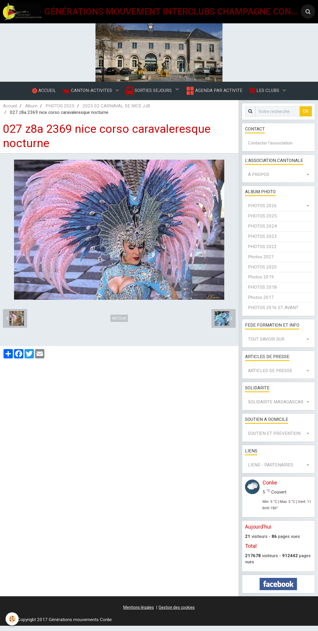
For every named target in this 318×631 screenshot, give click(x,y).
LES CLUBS (268, 93)
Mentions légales (138, 612)
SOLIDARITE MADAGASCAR (275, 407)
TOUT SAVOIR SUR (266, 344)
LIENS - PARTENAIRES (270, 470)
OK (306, 116)
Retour (119, 323)
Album (31, 111)
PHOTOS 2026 (262, 211)
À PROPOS (258, 179)
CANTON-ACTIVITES (86, 93)
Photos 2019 (261, 282)
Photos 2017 (261, 302)
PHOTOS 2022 (262, 252)
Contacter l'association (270, 148)
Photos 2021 (261, 262)
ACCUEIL (41, 93)
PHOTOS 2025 (60, 111)
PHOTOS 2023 (262, 241)
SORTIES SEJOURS (149, 93)
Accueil (10, 111)
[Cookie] (12, 618)
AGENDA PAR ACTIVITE (215, 93)
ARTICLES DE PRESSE (270, 376)
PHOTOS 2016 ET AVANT (273, 313)
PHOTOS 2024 (262, 231)
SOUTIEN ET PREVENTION (274, 438)
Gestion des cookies (177, 612)
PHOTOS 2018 (262, 292)
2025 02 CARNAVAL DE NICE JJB (116, 111)
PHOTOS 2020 (262, 272)
